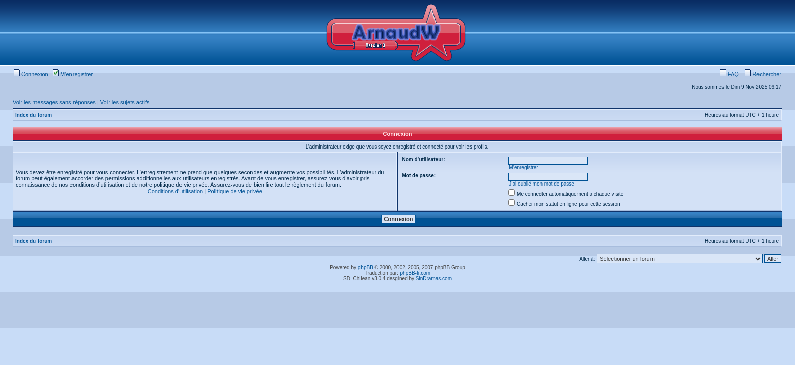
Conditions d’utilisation (175, 191)
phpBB (365, 267)
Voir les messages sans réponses (54, 102)
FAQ (729, 74)
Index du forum (33, 115)
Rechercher (763, 74)
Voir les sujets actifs (125, 102)
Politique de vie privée (234, 191)
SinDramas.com (434, 278)
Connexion (31, 74)
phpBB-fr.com (415, 273)
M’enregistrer (73, 74)
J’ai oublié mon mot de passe (541, 184)
